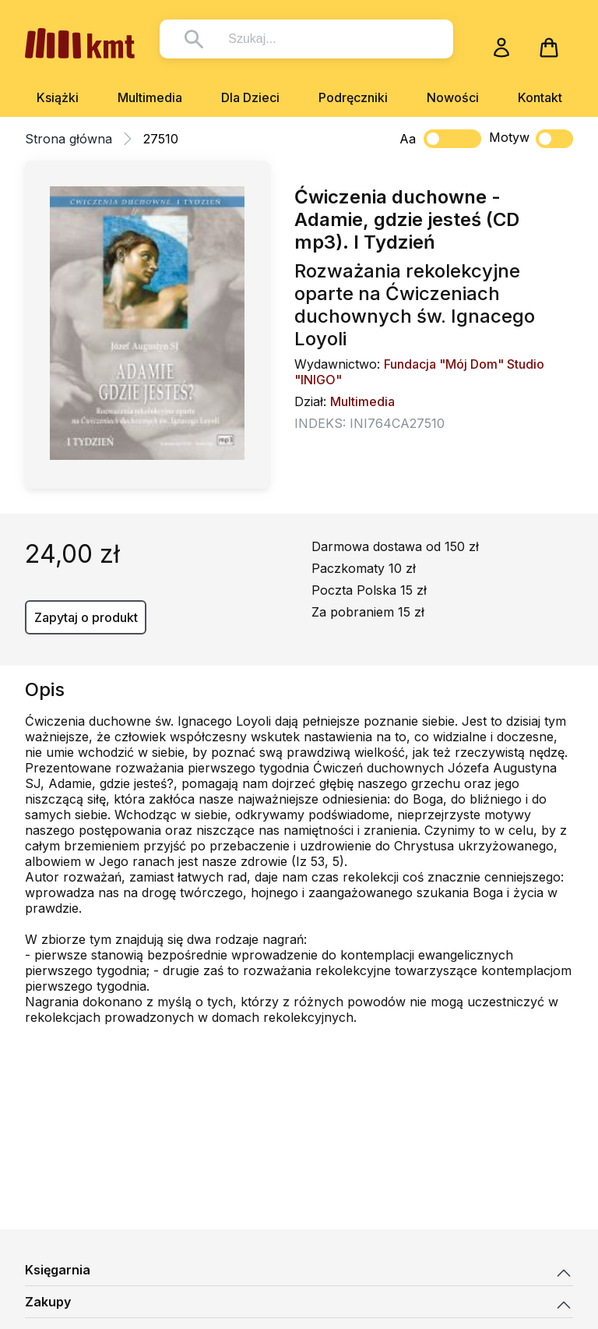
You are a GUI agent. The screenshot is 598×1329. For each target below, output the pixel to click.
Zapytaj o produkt (86, 617)
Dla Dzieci (250, 97)
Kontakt (540, 97)
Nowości (453, 97)
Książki (58, 97)
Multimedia (150, 97)
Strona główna (68, 139)
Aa (407, 139)
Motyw (531, 138)
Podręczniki (353, 97)
